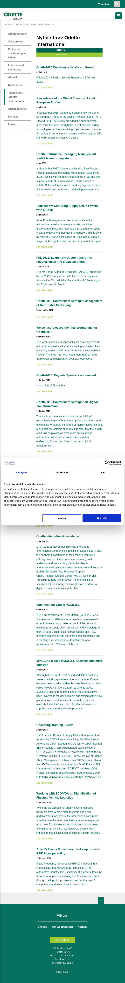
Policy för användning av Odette (17, 53)
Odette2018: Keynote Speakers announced (66, 375)
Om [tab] (103, 472)
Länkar (12, 124)
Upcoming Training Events (54, 725)
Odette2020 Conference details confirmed (65, 67)
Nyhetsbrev (15, 85)
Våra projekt (15, 41)
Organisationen (17, 108)
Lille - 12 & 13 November (50, 385)
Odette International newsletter (57, 536)
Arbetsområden (17, 33)
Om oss (18, 24)
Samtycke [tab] (22, 472)
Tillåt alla (102, 518)
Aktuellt (13, 77)
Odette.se (8, 24)
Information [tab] (62, 472)
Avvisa (62, 518)
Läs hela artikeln (46, 87)
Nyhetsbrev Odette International (17, 96)
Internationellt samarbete (16, 67)
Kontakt (13, 116)
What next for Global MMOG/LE (58, 605)
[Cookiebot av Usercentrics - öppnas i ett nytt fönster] (107, 463)
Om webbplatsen (62, 927)
